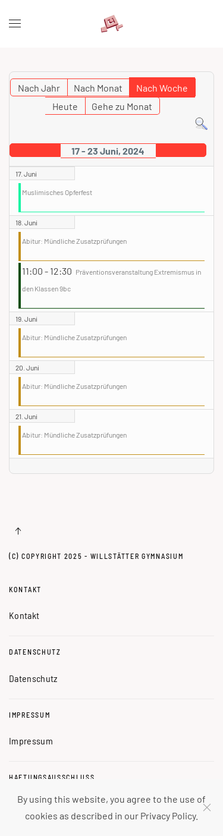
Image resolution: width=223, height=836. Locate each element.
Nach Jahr (39, 87)
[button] (15, 24)
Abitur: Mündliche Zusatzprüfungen (74, 241)
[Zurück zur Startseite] (111, 24)
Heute (65, 106)
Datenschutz (35, 652)
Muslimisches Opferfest (57, 192)
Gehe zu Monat (122, 106)
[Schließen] (207, 807)
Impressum (29, 715)
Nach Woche (162, 87)
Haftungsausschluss (52, 777)
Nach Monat (98, 87)
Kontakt (25, 589)
